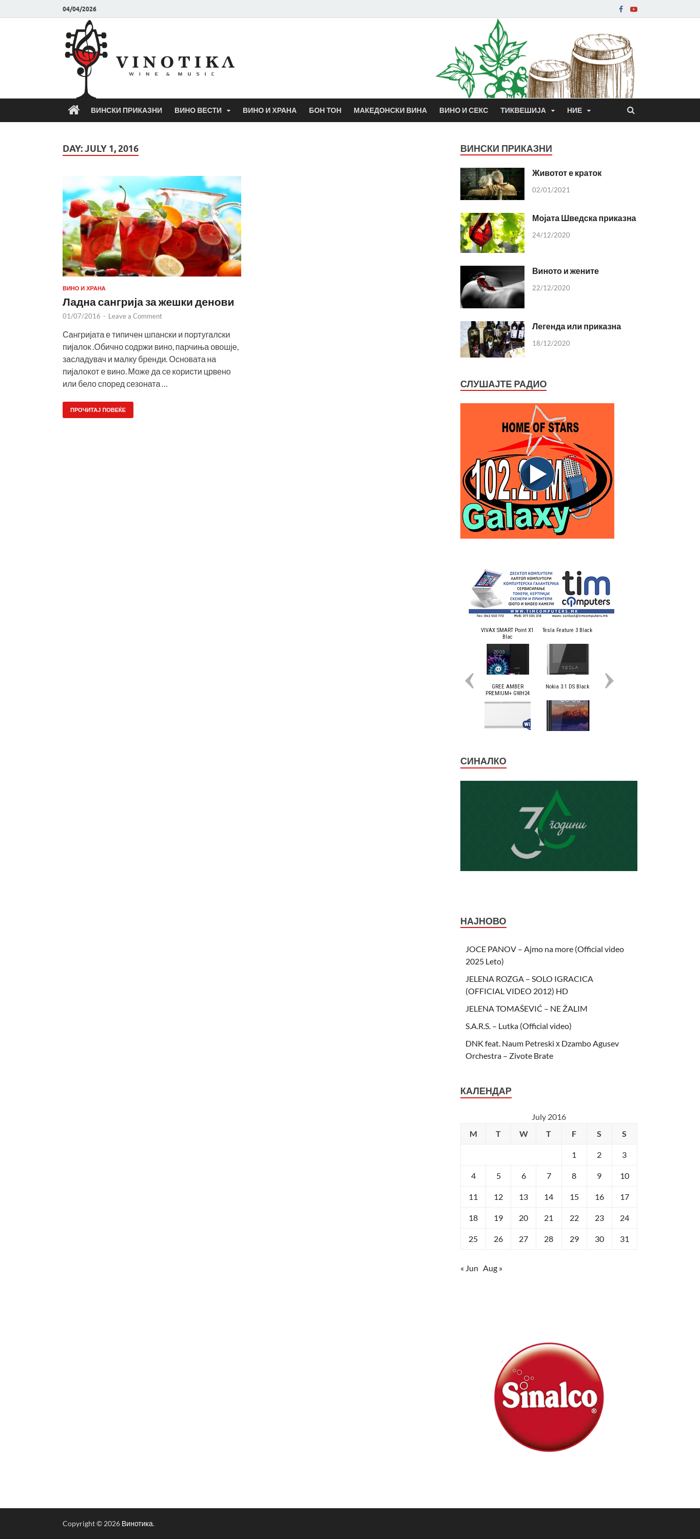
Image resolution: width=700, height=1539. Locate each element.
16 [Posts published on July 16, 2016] (599, 1196)
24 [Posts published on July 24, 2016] (624, 1217)
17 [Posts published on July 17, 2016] (624, 1196)
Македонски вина (390, 110)
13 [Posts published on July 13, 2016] (523, 1196)
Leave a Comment (135, 316)
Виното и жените (565, 270)
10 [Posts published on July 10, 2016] (624, 1175)
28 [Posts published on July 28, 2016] (548, 1239)
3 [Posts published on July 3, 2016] (624, 1154)
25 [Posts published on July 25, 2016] (473, 1239)
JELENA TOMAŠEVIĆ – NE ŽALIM (526, 1008)
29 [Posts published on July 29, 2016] (574, 1239)
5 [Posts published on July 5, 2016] (498, 1175)
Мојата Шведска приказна (584, 218)
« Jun (469, 1268)
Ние (574, 110)
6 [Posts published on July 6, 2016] (523, 1175)
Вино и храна (270, 110)
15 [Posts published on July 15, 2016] (574, 1196)
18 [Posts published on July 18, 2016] (473, 1217)
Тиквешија (523, 110)
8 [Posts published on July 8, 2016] (574, 1175)
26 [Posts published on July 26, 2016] (498, 1239)
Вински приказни (126, 110)
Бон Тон (325, 110)
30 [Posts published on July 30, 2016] (599, 1239)
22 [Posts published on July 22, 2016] (574, 1217)
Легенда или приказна (576, 326)
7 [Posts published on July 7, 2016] (549, 1175)
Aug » (492, 1268)
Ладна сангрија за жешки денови (148, 301)
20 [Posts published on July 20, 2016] (523, 1217)
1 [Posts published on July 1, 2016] (574, 1154)
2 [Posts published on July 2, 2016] (599, 1154)
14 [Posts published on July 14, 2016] (548, 1196)
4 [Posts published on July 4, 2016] (473, 1175)
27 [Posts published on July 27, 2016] (523, 1239)
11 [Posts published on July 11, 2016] (473, 1196)
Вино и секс (463, 110)
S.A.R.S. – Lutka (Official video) (518, 1026)
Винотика (137, 1523)
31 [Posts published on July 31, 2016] (624, 1239)
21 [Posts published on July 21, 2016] (548, 1217)
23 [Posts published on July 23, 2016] (599, 1217)
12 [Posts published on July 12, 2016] (498, 1196)
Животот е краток (566, 172)
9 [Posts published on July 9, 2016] (599, 1175)
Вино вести (198, 110)
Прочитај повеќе (94, 407)
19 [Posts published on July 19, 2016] (498, 1217)
